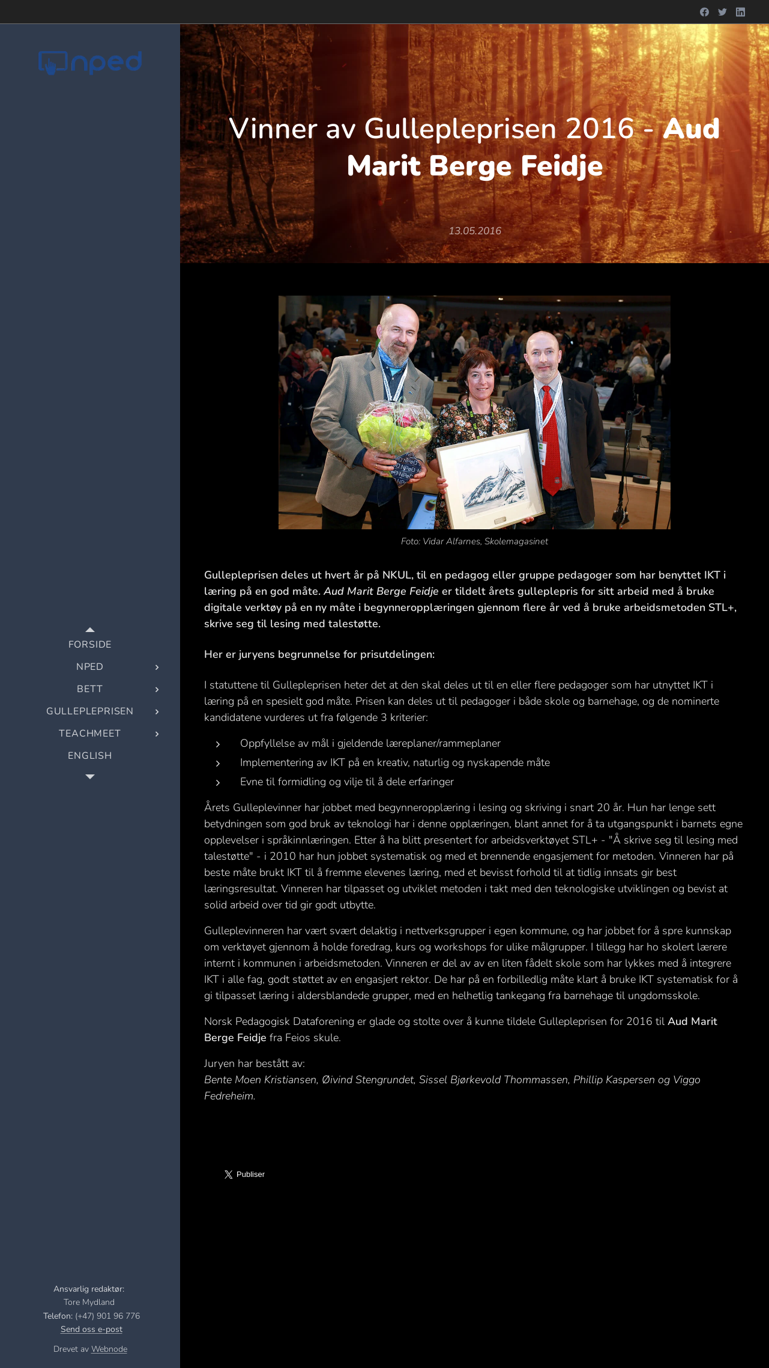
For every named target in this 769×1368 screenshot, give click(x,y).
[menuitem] (90, 645)
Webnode (109, 1349)
